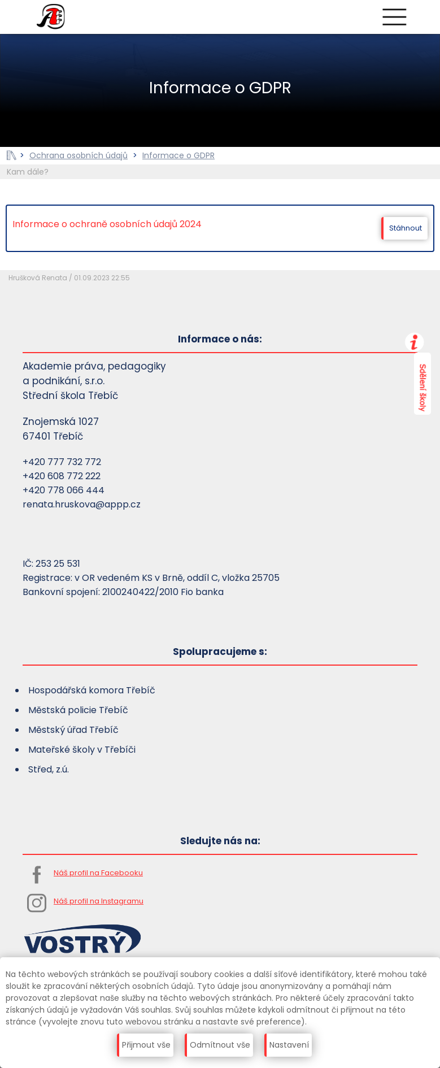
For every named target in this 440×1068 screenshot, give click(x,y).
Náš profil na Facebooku (98, 872)
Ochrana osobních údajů (78, 155)
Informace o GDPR (178, 155)
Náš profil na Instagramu (98, 901)
